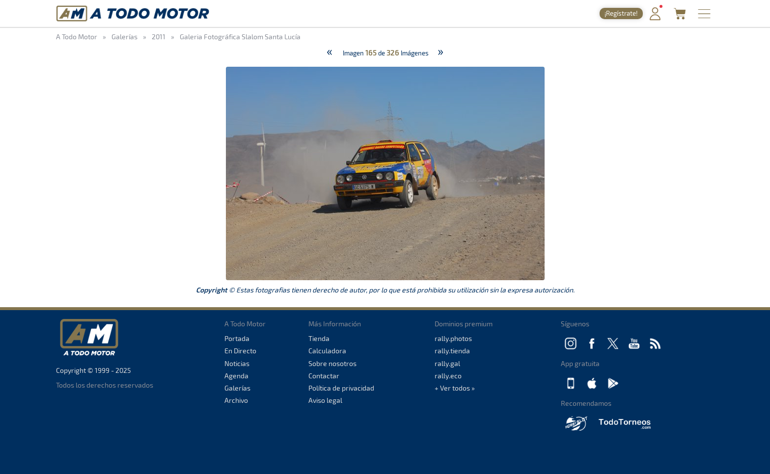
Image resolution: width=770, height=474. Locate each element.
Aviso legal (325, 400)
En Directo (240, 350)
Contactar (323, 375)
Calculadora (327, 350)
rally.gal (447, 363)
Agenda (236, 375)
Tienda (319, 338)
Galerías (237, 388)
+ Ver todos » (455, 388)
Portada (236, 338)
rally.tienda (452, 350)
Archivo (236, 400)
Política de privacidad (341, 388)
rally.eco (448, 375)
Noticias (236, 363)
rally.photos (453, 338)
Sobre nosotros (332, 363)
